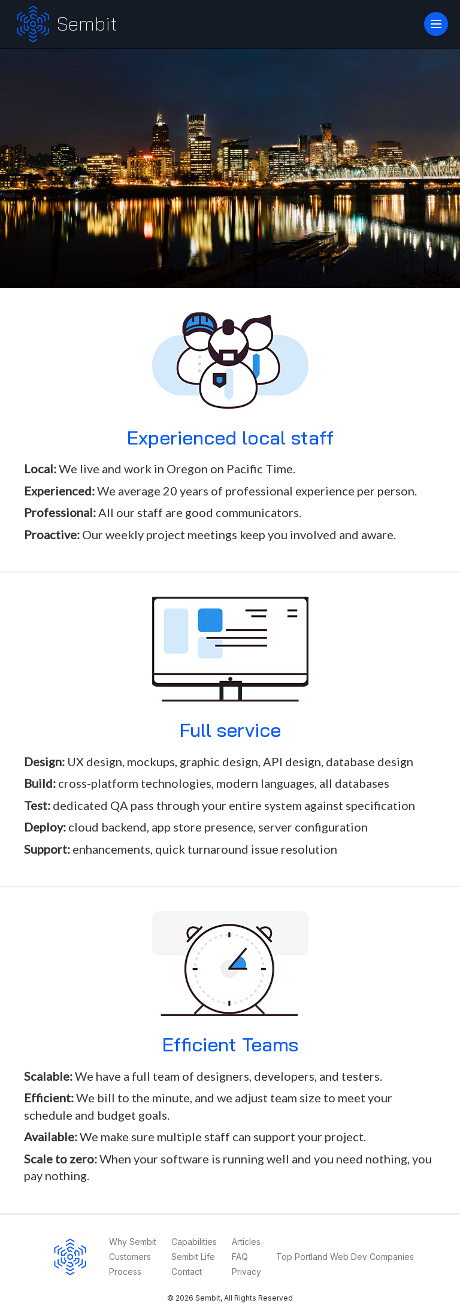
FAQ (240, 1256)
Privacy (246, 1271)
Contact (186, 1271)
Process (125, 1271)
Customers (130, 1256)
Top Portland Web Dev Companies (345, 1256)
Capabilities (194, 1242)
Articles (246, 1242)
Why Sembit (132, 1242)
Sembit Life (193, 1256)
